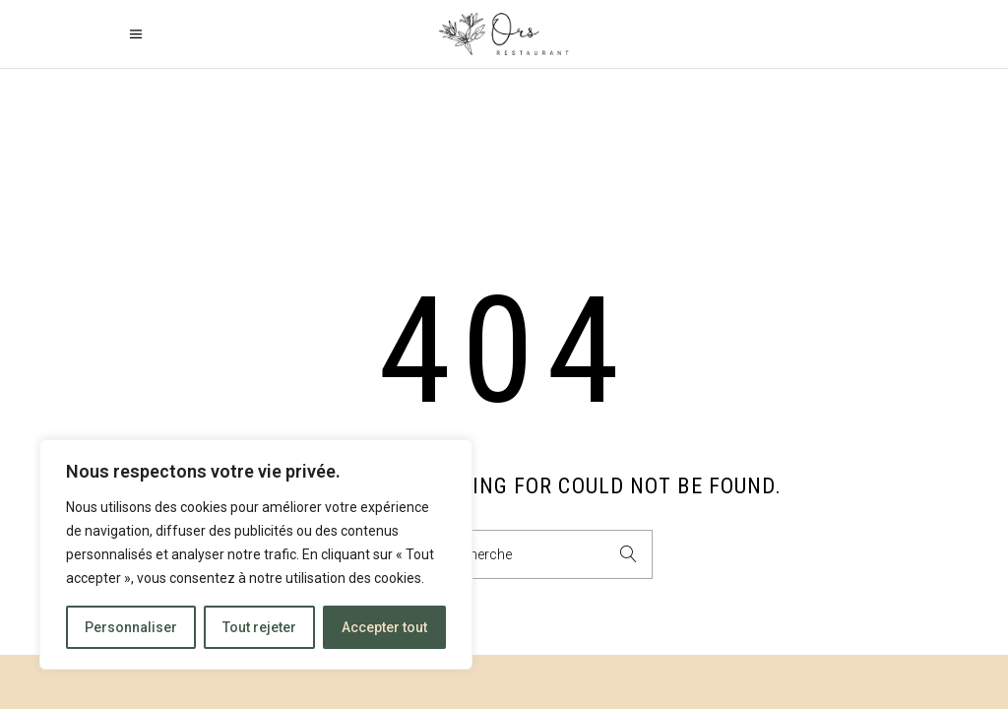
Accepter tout (384, 627)
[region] (255, 554)
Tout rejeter (259, 627)
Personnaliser (131, 627)
